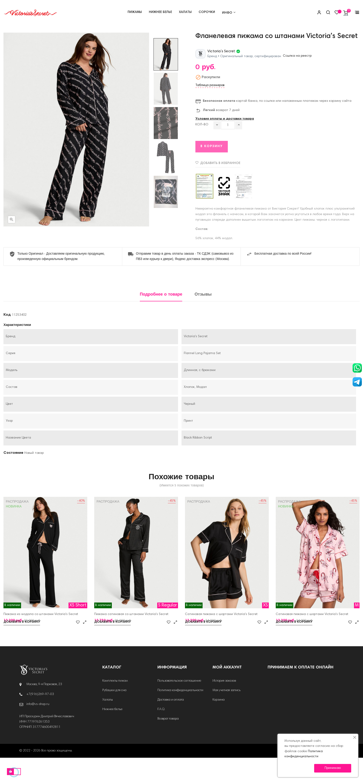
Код (7, 339)
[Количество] (228, 149)
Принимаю (333, 768)
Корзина (219, 724)
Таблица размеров (210, 109)
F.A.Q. (161, 733)
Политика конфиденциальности (180, 714)
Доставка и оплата (170, 724)
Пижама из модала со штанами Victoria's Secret (40, 638)
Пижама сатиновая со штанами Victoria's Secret (131, 638)
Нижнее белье (112, 733)
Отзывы (203, 319)
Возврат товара (168, 743)
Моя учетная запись (227, 714)
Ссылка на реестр (297, 80)
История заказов (224, 705)
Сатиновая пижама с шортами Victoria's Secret (221, 638)
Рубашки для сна (114, 714)
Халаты (107, 724)
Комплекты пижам (115, 705)
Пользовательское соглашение (179, 705)
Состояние (13, 477)
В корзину (211, 170)
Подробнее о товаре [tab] (161, 319)
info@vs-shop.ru (37, 728)
